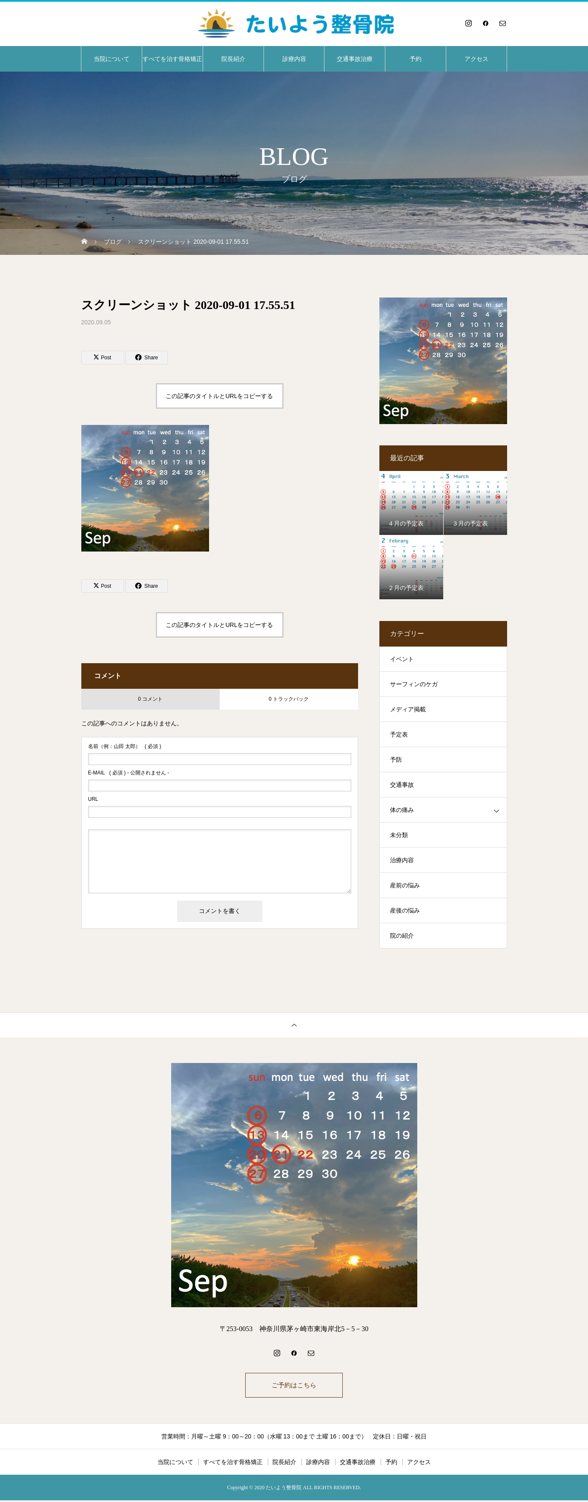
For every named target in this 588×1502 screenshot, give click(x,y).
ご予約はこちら (294, 1385)
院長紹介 (233, 58)
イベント (402, 659)
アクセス (476, 58)
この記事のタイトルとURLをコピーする (219, 396)
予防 (396, 760)
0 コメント (150, 699)
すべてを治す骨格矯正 (172, 58)
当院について (111, 58)
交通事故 (402, 785)
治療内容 (402, 860)
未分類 (399, 835)
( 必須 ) (124, 746)
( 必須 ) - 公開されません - (128, 772)
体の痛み (402, 810)
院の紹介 (402, 936)
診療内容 (294, 58)
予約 (416, 58)
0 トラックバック (289, 699)
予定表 (399, 734)
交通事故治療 (355, 58)
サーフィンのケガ (414, 684)
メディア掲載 (408, 709)
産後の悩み (405, 910)
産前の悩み (405, 885)
